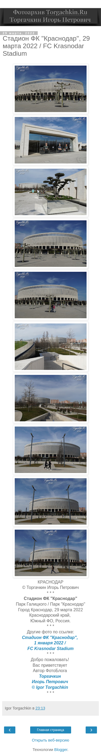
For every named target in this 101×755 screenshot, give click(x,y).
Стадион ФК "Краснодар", (50, 637)
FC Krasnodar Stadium (50, 648)
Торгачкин (50, 676)
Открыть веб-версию (50, 740)
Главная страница (50, 730)
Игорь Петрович (50, 681)
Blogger (60, 749)
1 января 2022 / (50, 643)
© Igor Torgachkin (50, 687)
